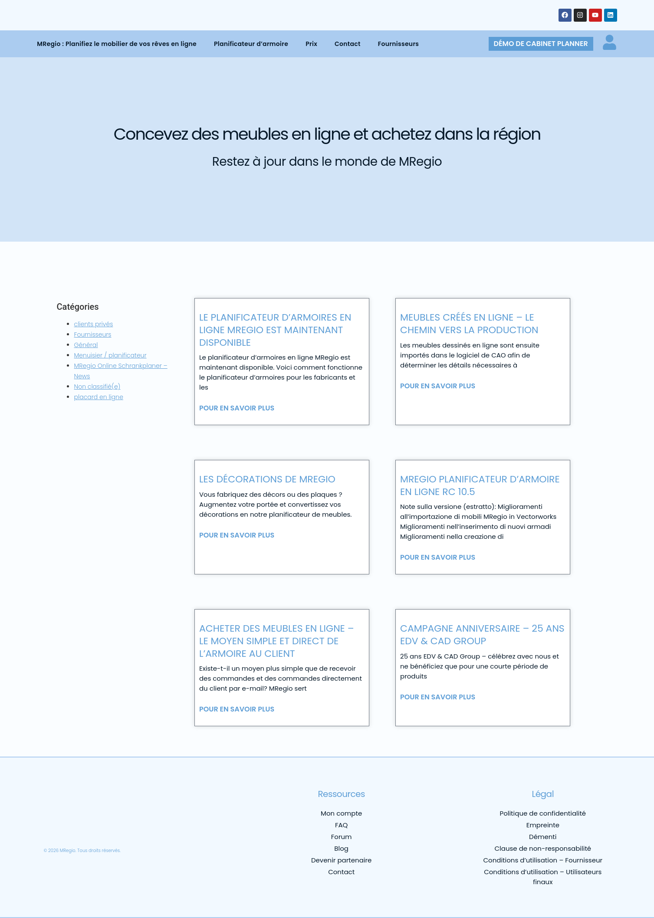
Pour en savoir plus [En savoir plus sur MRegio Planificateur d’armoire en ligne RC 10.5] (437, 557)
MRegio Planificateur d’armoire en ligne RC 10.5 (480, 485)
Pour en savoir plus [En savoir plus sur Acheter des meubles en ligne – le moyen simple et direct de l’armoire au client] (236, 709)
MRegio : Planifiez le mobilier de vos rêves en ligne (117, 44)
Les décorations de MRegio (267, 479)
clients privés (93, 324)
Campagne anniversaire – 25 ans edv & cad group (482, 635)
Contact (348, 44)
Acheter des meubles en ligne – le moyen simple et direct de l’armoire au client (276, 641)
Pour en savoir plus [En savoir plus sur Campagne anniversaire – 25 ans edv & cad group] (437, 697)
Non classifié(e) (97, 386)
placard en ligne (98, 397)
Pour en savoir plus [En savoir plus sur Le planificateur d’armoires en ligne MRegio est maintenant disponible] (236, 408)
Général (86, 345)
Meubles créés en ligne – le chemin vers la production (469, 324)
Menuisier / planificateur (110, 355)
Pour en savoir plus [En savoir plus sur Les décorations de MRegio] (236, 535)
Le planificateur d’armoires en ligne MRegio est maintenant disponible (275, 330)
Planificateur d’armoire (251, 44)
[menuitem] (55, 829)
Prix (311, 44)
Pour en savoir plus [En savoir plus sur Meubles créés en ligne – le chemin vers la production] (437, 386)
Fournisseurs (398, 44)
